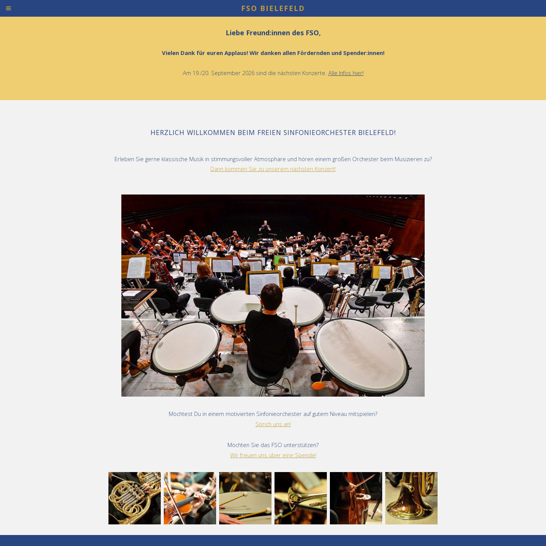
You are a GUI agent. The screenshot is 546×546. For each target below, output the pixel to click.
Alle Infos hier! (346, 73)
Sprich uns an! (273, 424)
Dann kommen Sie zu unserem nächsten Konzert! (273, 169)
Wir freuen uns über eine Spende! (273, 455)
